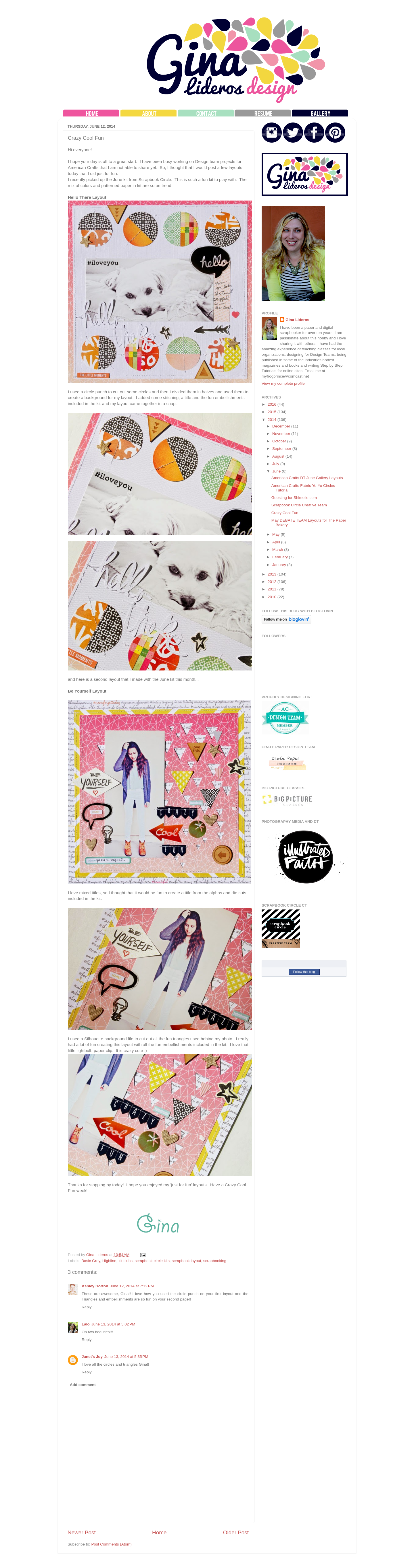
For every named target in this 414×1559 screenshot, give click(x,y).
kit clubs (125, 1261)
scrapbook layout (186, 1261)
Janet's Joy (92, 1356)
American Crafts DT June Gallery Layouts (307, 478)
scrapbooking (214, 1261)
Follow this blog (304, 971)
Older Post (236, 1532)
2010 (272, 597)
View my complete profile (283, 383)
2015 (272, 412)
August (278, 456)
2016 (272, 404)
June (277, 471)
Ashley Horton (95, 1286)
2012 (272, 582)
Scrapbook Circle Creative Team (299, 505)
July (276, 464)
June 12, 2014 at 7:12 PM (132, 1286)
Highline (109, 1261)
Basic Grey (90, 1261)
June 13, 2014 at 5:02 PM (113, 1324)
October (279, 441)
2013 (272, 574)
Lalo (86, 1324)
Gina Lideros (297, 320)
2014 (272, 419)
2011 (272, 589)
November (281, 433)
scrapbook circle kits (152, 1261)
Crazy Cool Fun (284, 513)
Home (159, 1532)
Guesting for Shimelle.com (294, 497)
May (276, 534)
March (278, 549)
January (279, 565)
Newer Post (82, 1532)
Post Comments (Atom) (111, 1544)
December (281, 426)
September (282, 448)
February (280, 557)
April (276, 542)
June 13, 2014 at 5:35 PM (126, 1356)
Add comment (83, 1385)
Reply (87, 1307)
